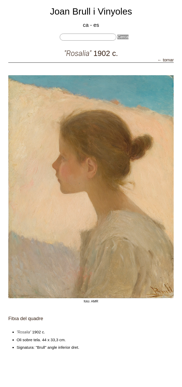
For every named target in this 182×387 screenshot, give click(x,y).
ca (86, 25)
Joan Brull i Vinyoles (91, 11)
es (96, 25)
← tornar (166, 60)
